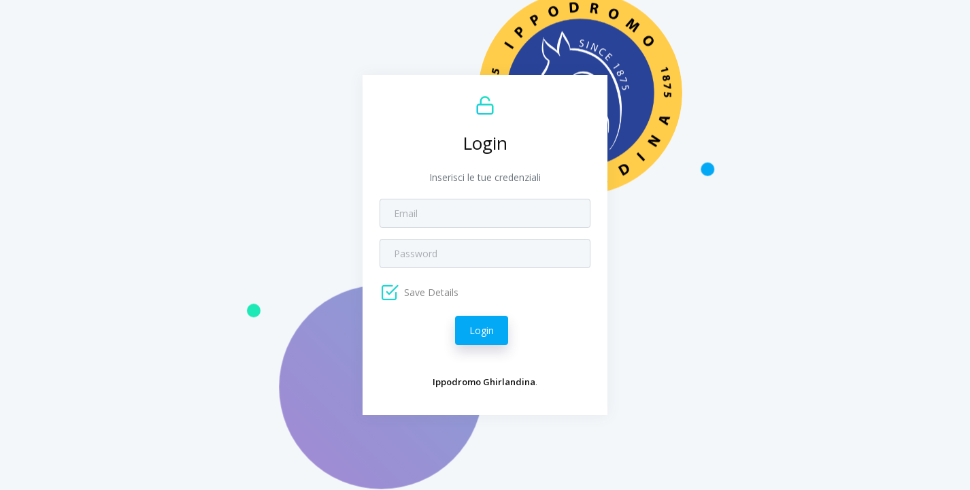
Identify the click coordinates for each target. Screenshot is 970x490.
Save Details (429, 292)
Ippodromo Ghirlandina (484, 382)
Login (481, 330)
